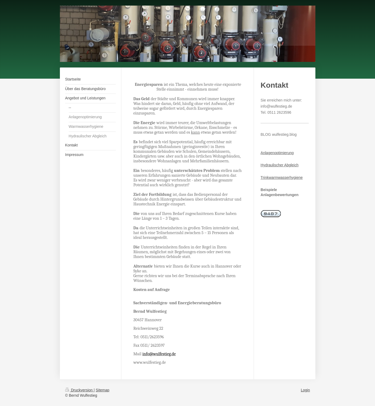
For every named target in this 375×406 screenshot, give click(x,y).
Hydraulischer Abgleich (279, 165)
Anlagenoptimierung (277, 153)
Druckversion (79, 390)
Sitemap (102, 390)
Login (305, 390)
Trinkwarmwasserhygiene (282, 177)
